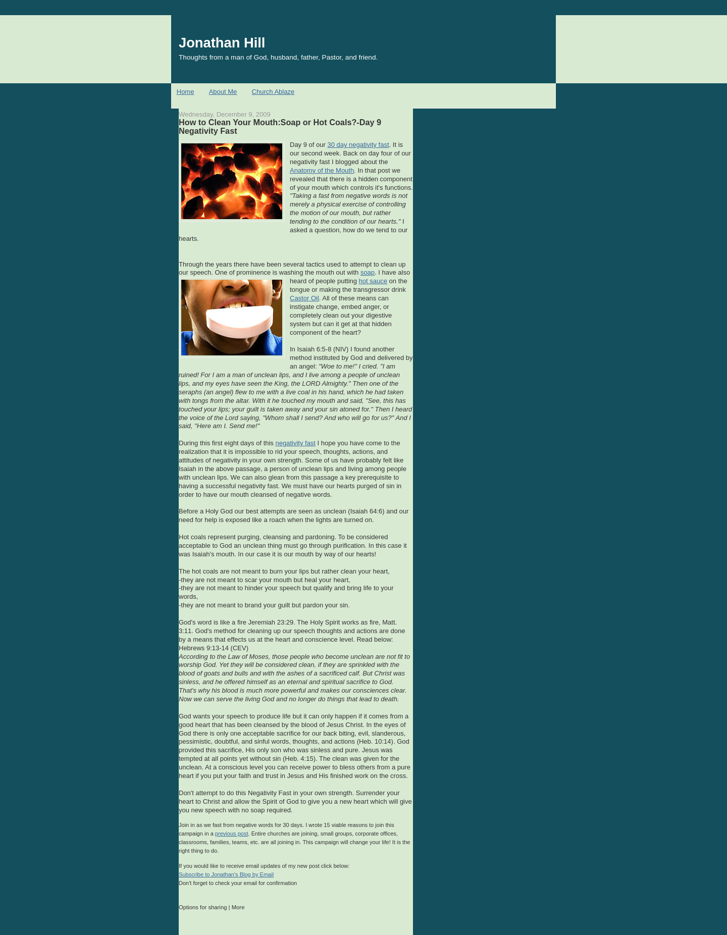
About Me (223, 91)
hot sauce (373, 281)
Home (185, 91)
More (238, 907)
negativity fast (295, 443)
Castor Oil (304, 298)
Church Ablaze (273, 91)
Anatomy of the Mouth (322, 170)
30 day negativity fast (358, 144)
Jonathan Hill (222, 42)
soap (367, 272)
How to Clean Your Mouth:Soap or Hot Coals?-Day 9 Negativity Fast (280, 127)
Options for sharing (203, 907)
